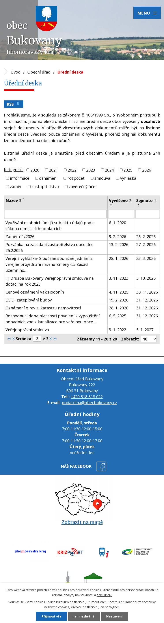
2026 (146, 169)
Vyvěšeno (120, 200)
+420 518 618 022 (87, 396)
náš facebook (76, 466)
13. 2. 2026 (118, 244)
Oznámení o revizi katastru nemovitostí (43, 308)
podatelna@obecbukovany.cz (89, 402)
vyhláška (128, 178)
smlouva (102, 178)
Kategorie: (13, 169)
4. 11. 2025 (118, 292)
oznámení (48, 178)
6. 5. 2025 (117, 315)
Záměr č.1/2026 (20, 236)
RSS (14, 104)
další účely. (104, 595)
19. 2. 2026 (118, 300)
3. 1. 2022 (117, 329)
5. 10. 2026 (146, 278)
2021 (53, 169)
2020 (34, 169)
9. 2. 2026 (117, 236)
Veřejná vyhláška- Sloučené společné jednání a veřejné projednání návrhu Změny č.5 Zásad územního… (49, 264)
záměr (16, 186)
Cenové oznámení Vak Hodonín (35, 292)
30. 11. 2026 (147, 292)
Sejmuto (146, 200)
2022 (72, 169)
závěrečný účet (83, 186)
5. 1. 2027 (144, 329)
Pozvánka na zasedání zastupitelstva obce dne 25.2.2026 (49, 247)
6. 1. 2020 (117, 222)
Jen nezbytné (83, 616)
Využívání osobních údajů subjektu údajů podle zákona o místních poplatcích (50, 225)
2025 (127, 169)
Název (13, 200)
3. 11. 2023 (118, 278)
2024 (109, 169)
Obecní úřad (38, 72)
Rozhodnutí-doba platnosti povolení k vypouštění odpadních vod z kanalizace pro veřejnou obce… (53, 318)
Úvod (15, 72)
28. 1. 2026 (118, 258)
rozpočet (76, 178)
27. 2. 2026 (146, 244)
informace (19, 178)
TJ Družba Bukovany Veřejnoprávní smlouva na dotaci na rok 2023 (50, 281)
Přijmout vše (52, 616)
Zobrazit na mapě (82, 522)
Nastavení (114, 616)
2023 (90, 169)
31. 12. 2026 (147, 300)
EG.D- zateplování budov (29, 300)
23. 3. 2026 (146, 258)
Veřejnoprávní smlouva (27, 329)
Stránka (23, 338)
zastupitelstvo (45, 186)
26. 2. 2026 (146, 236)
